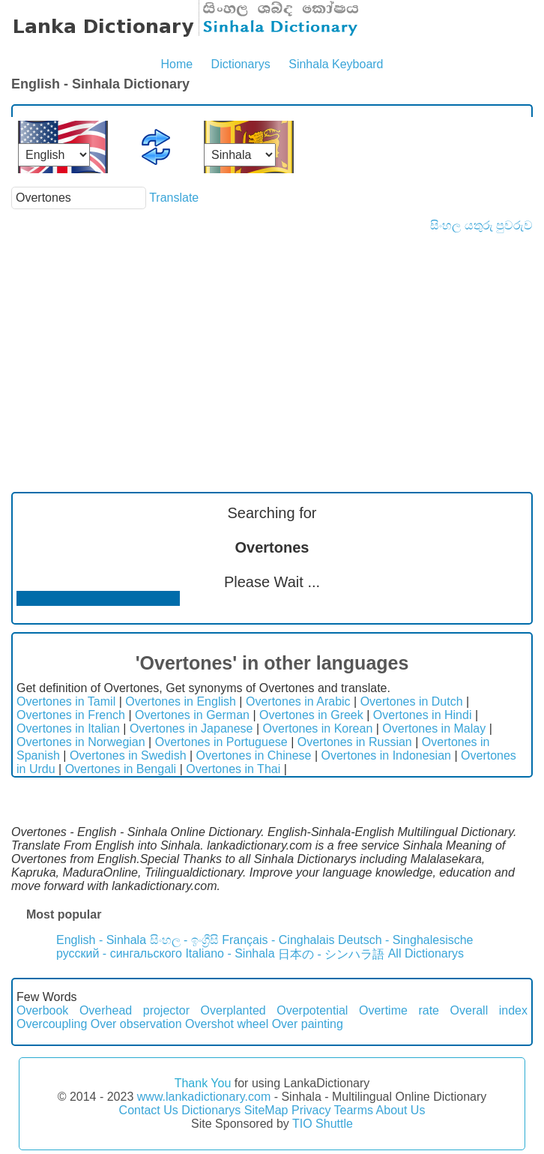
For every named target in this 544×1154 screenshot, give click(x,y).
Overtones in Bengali (121, 769)
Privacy (310, 1110)
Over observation (136, 1024)
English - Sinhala (101, 940)
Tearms (353, 1110)
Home (176, 64)
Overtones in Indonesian (386, 755)
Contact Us (148, 1110)
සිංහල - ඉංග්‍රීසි (184, 940)
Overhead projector (134, 1010)
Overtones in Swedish (128, 755)
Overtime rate (399, 1010)
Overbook (42, 1010)
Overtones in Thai (233, 769)
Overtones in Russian (354, 742)
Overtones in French (70, 715)
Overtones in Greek (311, 715)
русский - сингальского (119, 953)
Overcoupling (51, 1024)
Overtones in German (192, 715)
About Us (401, 1110)
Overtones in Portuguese (221, 742)
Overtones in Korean (318, 728)
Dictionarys (241, 64)
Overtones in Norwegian (80, 742)
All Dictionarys (426, 953)
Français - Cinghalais (278, 940)
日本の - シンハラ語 (331, 954)
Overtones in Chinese (254, 755)
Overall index (489, 1010)
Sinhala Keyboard (335, 64)
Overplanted (233, 1010)
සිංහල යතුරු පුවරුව (481, 225)
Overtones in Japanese (191, 728)
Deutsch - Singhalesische (406, 940)
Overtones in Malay (434, 728)
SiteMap (266, 1110)
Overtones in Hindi (422, 715)
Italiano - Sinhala (229, 953)
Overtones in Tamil (65, 701)
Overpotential (312, 1010)
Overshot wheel (226, 1024)
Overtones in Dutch (411, 701)
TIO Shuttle (322, 1123)
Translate (174, 197)
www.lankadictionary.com (204, 1096)
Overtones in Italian (68, 728)
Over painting (307, 1024)
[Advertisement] (272, 345)
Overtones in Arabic (298, 701)
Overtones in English (180, 701)
